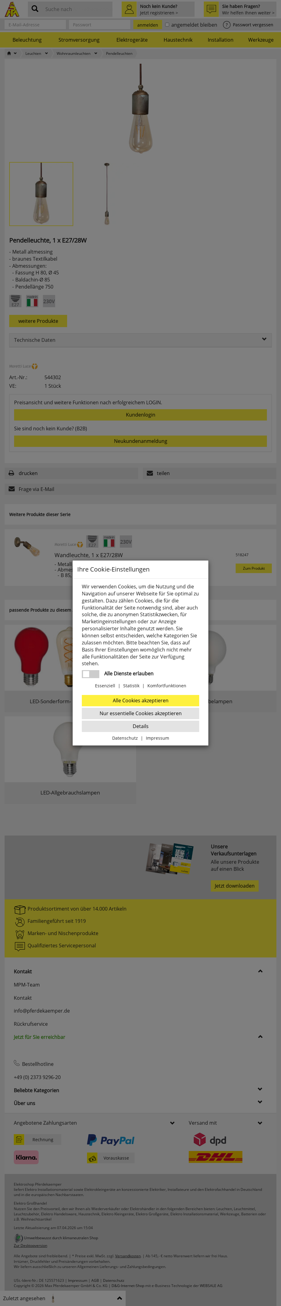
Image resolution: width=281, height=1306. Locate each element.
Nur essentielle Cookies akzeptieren (141, 713)
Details (141, 726)
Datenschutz (125, 738)
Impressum (157, 738)
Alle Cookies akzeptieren (141, 700)
